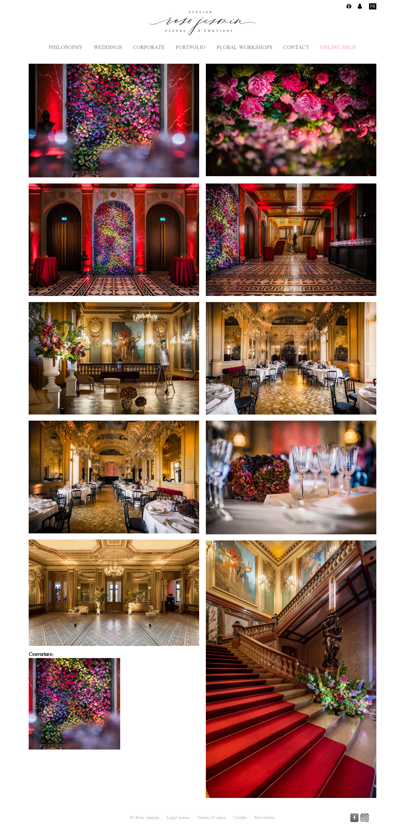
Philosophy (66, 48)
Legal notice (178, 818)
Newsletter (264, 818)
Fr (372, 6)
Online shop (338, 48)
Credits (240, 818)
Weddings (108, 48)
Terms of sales (212, 818)
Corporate (149, 48)
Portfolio (191, 48)
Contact (296, 48)
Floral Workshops (244, 48)
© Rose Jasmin (144, 818)
